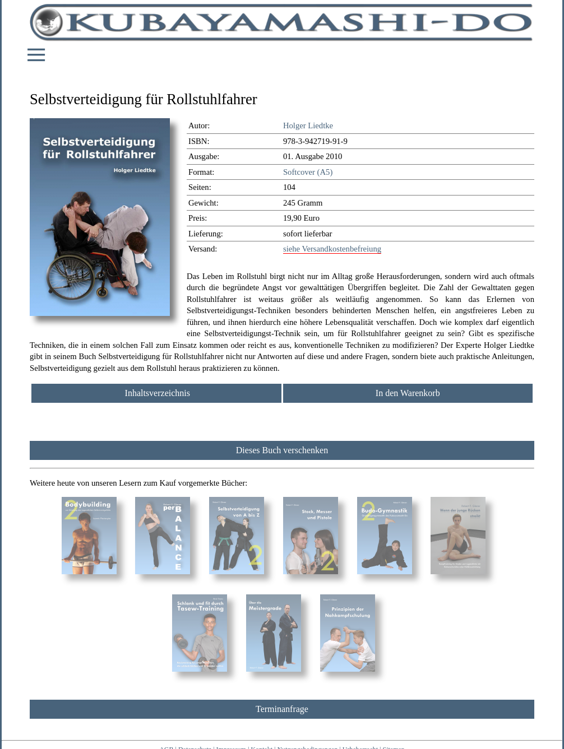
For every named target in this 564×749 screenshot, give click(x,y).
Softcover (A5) (307, 172)
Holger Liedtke (308, 125)
